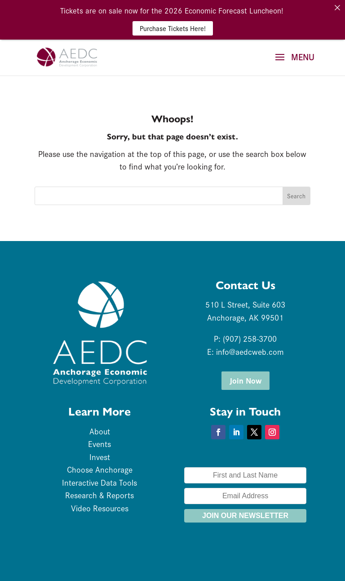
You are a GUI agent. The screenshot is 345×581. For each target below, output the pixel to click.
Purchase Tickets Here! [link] (173, 28)
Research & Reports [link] (99, 495)
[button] (291, 63)
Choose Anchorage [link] (100, 469)
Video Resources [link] (99, 508)
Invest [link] (99, 456)
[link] (67, 56)
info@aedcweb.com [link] (250, 351)
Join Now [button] (245, 380)
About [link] (99, 431)
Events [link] (99, 443)
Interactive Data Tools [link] (99, 482)
